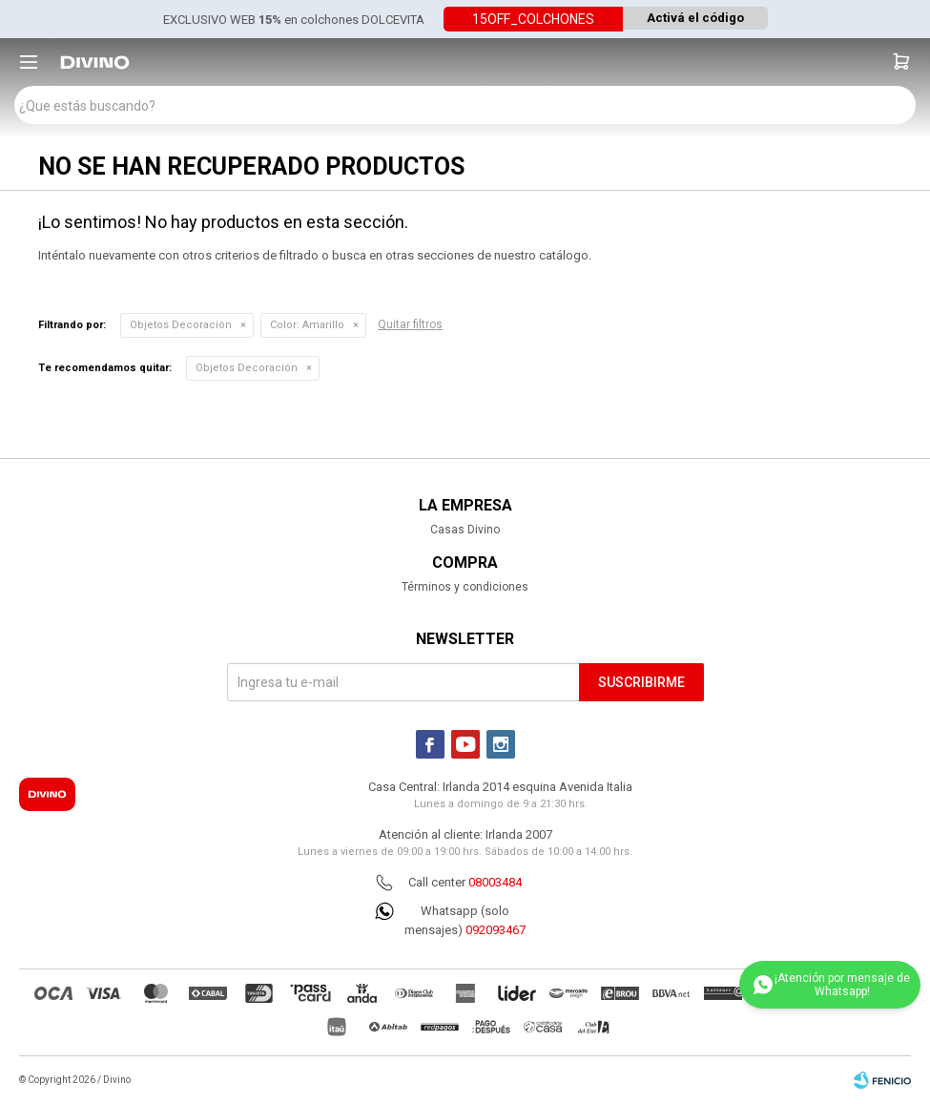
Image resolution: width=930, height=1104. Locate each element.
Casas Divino (465, 529)
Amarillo (307, 325)
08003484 (495, 882)
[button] (901, 62)
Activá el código (695, 18)
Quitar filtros (410, 324)
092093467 (495, 930)
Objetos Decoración (181, 325)
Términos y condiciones (465, 587)
